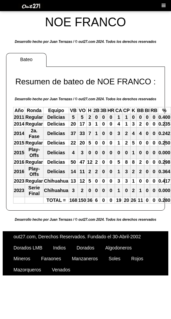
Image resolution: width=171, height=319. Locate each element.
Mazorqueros (27, 269)
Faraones (51, 258)
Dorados (85, 247)
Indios (59, 247)
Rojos (137, 258)
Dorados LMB (27, 247)
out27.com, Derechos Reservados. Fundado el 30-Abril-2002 (77, 236)
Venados (61, 269)
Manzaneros (85, 258)
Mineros (21, 258)
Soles (114, 258)
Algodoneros (118, 247)
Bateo (26, 59)
